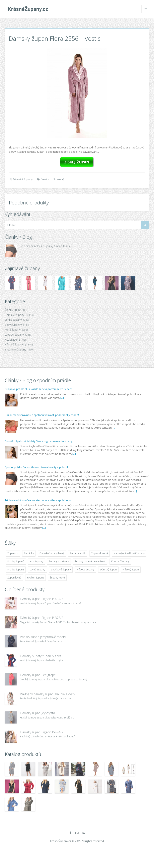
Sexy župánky (13, 325)
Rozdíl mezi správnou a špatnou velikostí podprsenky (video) (42, 415)
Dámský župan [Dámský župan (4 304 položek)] (108, 569)
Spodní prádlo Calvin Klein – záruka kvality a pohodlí (36, 467)
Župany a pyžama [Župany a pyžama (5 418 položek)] (59, 561)
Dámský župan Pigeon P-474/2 (41, 732)
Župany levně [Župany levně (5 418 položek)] (57, 577)
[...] (62, 398)
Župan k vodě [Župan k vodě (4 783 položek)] (77, 553)
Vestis (45, 179)
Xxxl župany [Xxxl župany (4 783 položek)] (36, 561)
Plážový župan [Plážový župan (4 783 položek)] (131, 569)
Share (58, 179)
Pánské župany (14, 344)
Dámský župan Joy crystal (38, 713)
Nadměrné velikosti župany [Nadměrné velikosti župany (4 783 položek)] (129, 553)
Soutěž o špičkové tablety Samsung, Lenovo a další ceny (39, 441)
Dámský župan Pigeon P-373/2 (41, 618)
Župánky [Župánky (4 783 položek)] (29, 553)
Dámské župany (23, 179)
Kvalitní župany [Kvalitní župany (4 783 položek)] (35, 577)
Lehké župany (13, 319)
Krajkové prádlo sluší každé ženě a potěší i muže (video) (38, 389)
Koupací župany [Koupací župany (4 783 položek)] (120, 561)
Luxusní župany (14, 334)
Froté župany (13, 329)
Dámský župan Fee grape (38, 675)
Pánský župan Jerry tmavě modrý (43, 637)
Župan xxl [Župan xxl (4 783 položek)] (12, 553)
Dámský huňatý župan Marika (41, 656)
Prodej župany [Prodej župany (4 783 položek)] (15, 569)
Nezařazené (12, 339)
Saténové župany (15, 349)
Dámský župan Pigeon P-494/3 (41, 599)
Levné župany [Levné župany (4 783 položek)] (37, 569)
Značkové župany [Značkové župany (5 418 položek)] (61, 569)
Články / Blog (12, 310)
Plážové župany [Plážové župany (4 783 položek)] (85, 569)
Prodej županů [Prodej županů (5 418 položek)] (15, 561)
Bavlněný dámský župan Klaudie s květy (47, 694)
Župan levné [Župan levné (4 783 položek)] (14, 577)
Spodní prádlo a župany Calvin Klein (45, 246)
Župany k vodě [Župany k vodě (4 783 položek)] (99, 553)
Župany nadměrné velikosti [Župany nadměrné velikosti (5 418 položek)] (90, 561)
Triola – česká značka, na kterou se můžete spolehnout (38, 500)
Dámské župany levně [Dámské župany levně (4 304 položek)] (52, 553)
